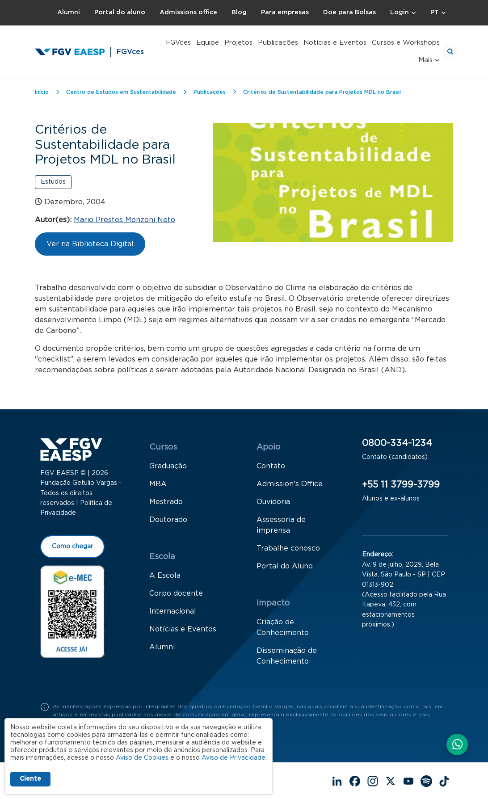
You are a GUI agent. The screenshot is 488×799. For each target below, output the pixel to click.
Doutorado (168, 519)
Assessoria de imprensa (281, 525)
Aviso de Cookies (142, 758)
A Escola (165, 575)
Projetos (238, 42)
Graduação (168, 466)
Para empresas (285, 12)
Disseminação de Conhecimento (287, 656)
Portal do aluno (119, 12)
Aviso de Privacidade (233, 758)
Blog (239, 12)
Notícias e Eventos (334, 42)
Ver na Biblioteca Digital (90, 244)
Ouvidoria (273, 501)
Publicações (278, 42)
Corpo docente (176, 593)
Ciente (30, 779)
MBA (158, 484)
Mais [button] (425, 60)
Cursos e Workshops (406, 42)
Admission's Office (290, 484)
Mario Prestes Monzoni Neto (124, 219)
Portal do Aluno (285, 566)
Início (42, 92)
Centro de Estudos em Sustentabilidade (121, 92)
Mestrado (166, 501)
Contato (271, 466)
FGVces (178, 42)
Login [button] (399, 12)
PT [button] (434, 12)
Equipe (207, 42)
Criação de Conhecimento (283, 627)
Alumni (68, 12)
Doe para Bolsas (349, 12)
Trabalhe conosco (288, 548)
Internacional (172, 611)
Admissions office (188, 12)
